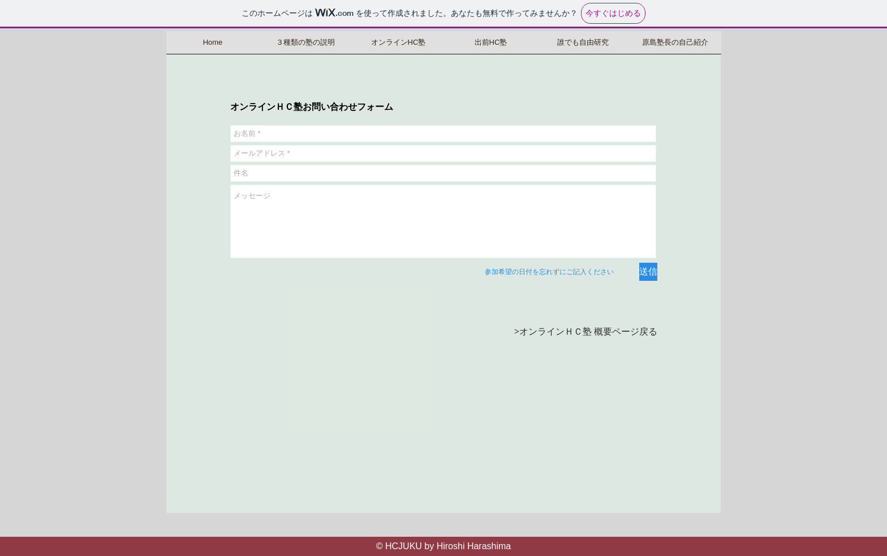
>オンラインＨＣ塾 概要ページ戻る (585, 331)
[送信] (648, 272)
